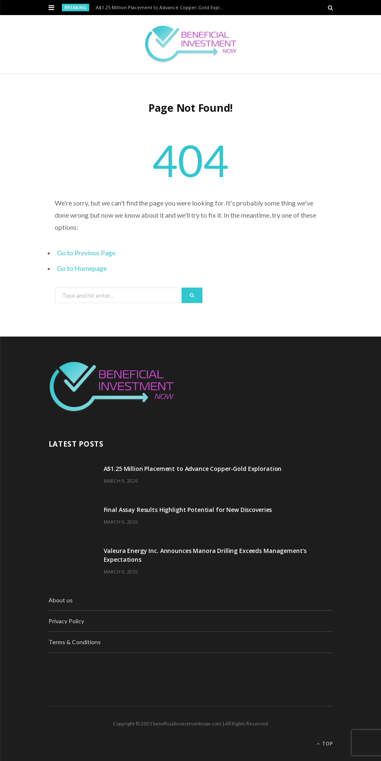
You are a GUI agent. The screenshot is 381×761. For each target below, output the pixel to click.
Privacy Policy (66, 621)
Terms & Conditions (75, 641)
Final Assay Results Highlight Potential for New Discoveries (188, 510)
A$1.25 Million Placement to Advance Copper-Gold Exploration (163, 7)
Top (325, 743)
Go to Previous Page (86, 253)
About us (61, 600)
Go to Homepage (82, 268)
